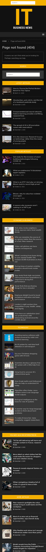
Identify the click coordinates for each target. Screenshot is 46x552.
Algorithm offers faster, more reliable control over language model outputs (27, 392)
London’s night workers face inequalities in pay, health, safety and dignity (28, 306)
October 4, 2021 (19, 175)
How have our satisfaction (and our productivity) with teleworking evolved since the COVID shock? (27, 316)
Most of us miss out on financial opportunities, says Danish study (26, 517)
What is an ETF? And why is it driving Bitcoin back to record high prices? (27, 183)
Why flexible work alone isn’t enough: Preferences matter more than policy (28, 531)
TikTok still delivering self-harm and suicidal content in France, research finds (27, 442)
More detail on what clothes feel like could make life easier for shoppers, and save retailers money (27, 456)
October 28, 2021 (20, 210)
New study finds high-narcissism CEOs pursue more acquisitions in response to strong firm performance (28, 278)
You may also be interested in (23, 435)
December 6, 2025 (20, 104)
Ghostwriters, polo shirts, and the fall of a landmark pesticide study (27, 101)
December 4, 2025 (20, 447)
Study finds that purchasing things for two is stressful (26, 287)
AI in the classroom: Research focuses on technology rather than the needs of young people (27, 139)
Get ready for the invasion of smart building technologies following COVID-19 (27, 159)
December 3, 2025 (20, 535)
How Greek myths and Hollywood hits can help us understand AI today (28, 383)
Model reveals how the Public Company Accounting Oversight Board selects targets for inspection (28, 546)
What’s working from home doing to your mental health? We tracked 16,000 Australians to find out (28, 258)
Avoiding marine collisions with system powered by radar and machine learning (27, 337)
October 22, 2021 (20, 186)
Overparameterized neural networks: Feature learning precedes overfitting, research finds (28, 114)
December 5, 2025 (20, 118)
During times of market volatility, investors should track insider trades (27, 268)
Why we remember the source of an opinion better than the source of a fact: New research (28, 239)
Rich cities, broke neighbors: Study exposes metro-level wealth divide (28, 230)
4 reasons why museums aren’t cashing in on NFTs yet (25, 206)
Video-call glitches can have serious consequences (26, 247)
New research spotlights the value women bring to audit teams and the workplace (27, 505)
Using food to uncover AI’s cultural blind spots (25, 373)
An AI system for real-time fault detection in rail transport (27, 345)
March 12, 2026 (19, 93)
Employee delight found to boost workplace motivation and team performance (27, 297)
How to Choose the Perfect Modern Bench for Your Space (27, 89)
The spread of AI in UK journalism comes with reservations (26, 126)
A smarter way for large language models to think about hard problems (28, 411)
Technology (23, 327)
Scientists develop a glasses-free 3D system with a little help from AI (27, 365)
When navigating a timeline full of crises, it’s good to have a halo (26, 483)
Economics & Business (23, 220)
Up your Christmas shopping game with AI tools (26, 355)
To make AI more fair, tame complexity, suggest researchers (27, 419)
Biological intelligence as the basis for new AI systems (26, 401)
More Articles (23, 497)
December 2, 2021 (20, 163)
